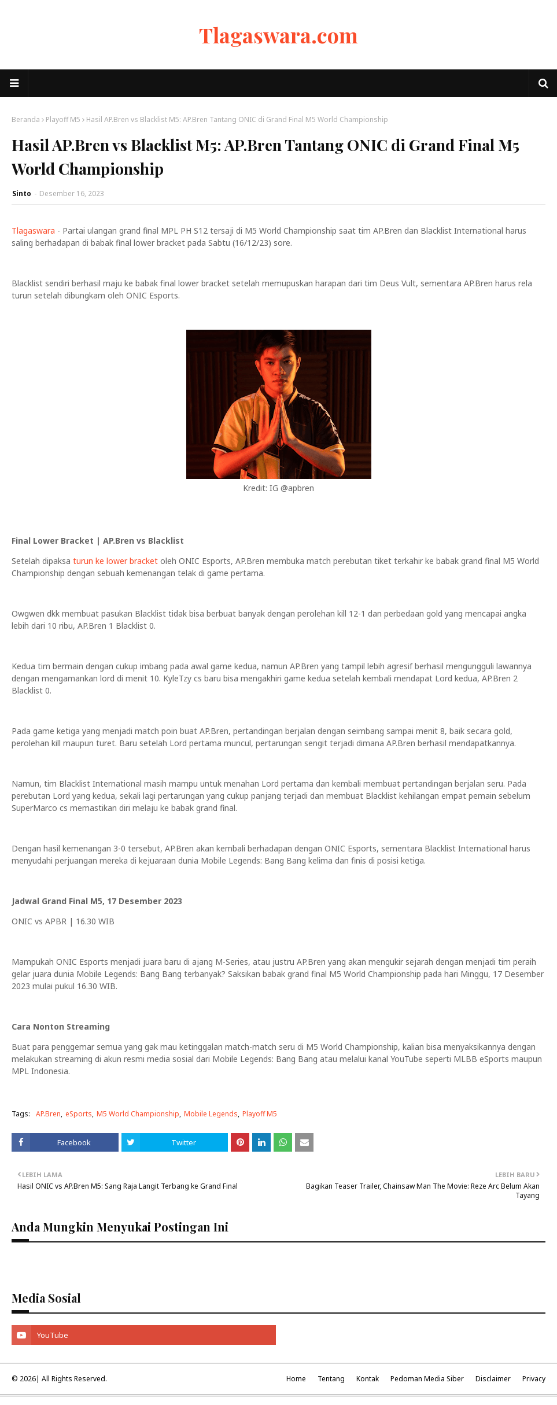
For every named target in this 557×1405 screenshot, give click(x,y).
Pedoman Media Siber (427, 1379)
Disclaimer (493, 1379)
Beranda (26, 119)
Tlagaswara (33, 230)
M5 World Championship (138, 1114)
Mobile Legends (211, 1114)
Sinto (21, 193)
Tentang (331, 1379)
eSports (78, 1114)
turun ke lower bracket (115, 560)
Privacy (533, 1379)
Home (296, 1379)
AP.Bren (48, 1114)
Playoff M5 (63, 119)
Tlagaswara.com (278, 35)
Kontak (367, 1379)
